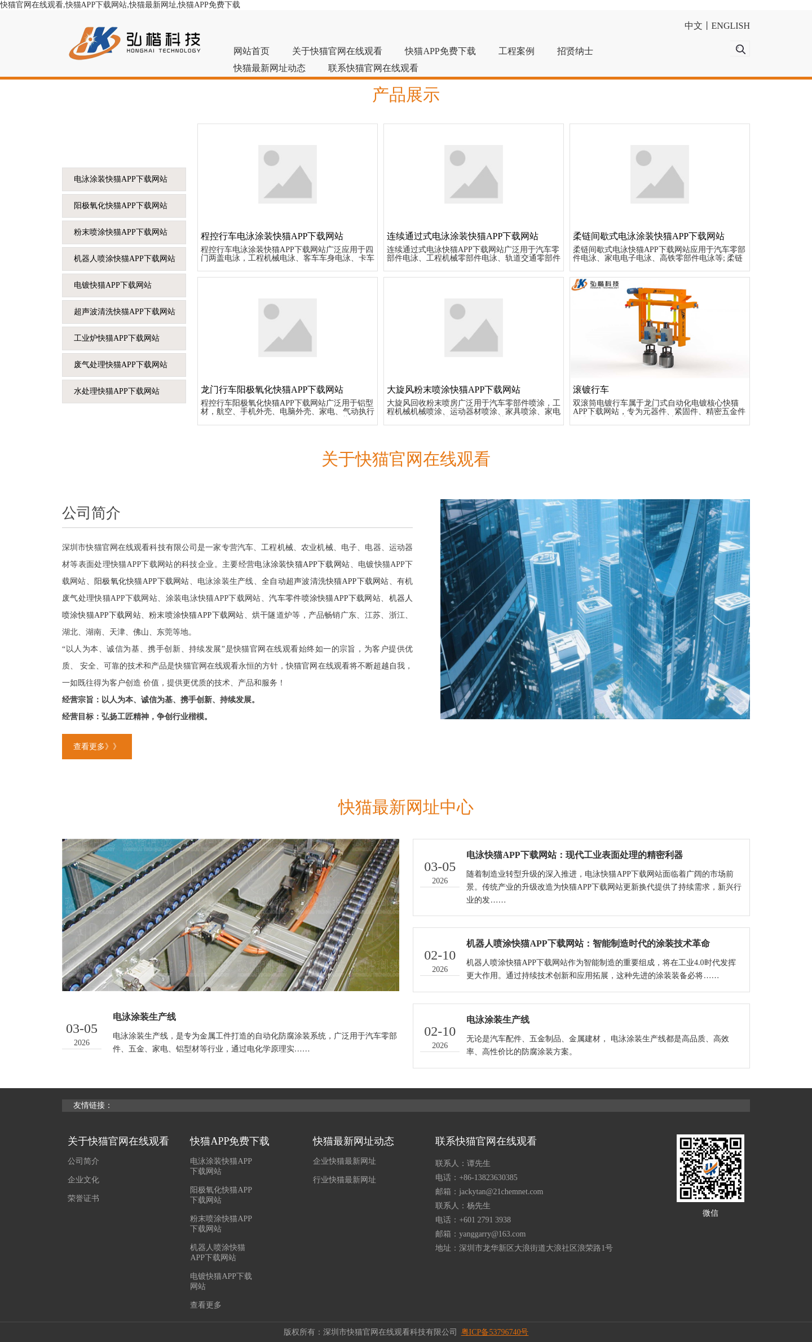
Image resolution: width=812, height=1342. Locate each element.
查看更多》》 (97, 746)
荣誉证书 (83, 1198)
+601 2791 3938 (485, 1220)
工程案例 (516, 51)
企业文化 (83, 1180)
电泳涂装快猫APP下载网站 (120, 179)
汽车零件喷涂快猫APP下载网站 (325, 598)
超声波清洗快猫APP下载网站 (124, 311)
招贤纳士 (575, 51)
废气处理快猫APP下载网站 (120, 364)
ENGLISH (731, 25)
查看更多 (206, 1305)
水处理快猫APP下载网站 (117, 391)
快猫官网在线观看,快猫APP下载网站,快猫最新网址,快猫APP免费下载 (120, 5)
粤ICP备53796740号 (495, 1332)
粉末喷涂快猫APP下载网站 (120, 232)
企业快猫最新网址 (344, 1161)
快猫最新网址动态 (269, 68)
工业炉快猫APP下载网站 (117, 338)
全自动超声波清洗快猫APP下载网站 (325, 581)
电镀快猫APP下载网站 (113, 285)
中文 (694, 25)
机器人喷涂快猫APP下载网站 (124, 258)
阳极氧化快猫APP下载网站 (120, 205)
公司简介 (83, 1161)
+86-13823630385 (488, 1177)
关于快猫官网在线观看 (337, 51)
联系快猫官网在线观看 (373, 68)
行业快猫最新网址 (344, 1180)
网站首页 (251, 51)
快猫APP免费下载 (440, 51)
